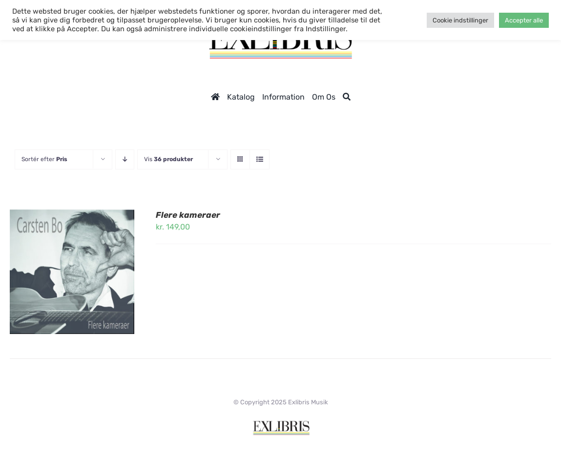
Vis (168, 159)
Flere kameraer (188, 215)
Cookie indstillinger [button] (460, 20)
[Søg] (347, 97)
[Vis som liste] (259, 159)
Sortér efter (44, 159)
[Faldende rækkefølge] (124, 159)
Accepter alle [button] (524, 20)
